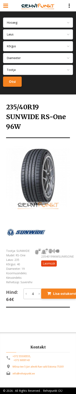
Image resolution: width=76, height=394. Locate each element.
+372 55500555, (22, 356)
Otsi (12, 81)
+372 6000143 (22, 360)
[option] (38, 177)
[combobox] (38, 23)
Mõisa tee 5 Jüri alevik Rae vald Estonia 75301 (38, 366)
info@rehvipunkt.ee (24, 373)
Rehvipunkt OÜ (52, 391)
